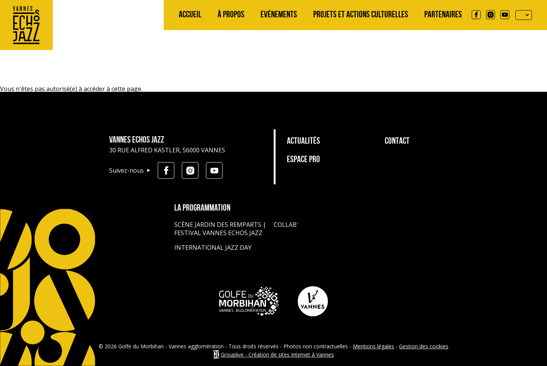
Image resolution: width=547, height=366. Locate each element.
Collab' (286, 224)
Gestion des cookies (423, 346)
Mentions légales (373, 346)
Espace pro (303, 159)
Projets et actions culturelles (360, 15)
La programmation (202, 208)
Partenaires (443, 15)
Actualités (303, 141)
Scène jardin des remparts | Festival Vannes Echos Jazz (220, 228)
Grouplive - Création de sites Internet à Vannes (277, 354)
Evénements (279, 15)
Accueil (190, 15)
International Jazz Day (212, 247)
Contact (397, 141)
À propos (231, 15)
